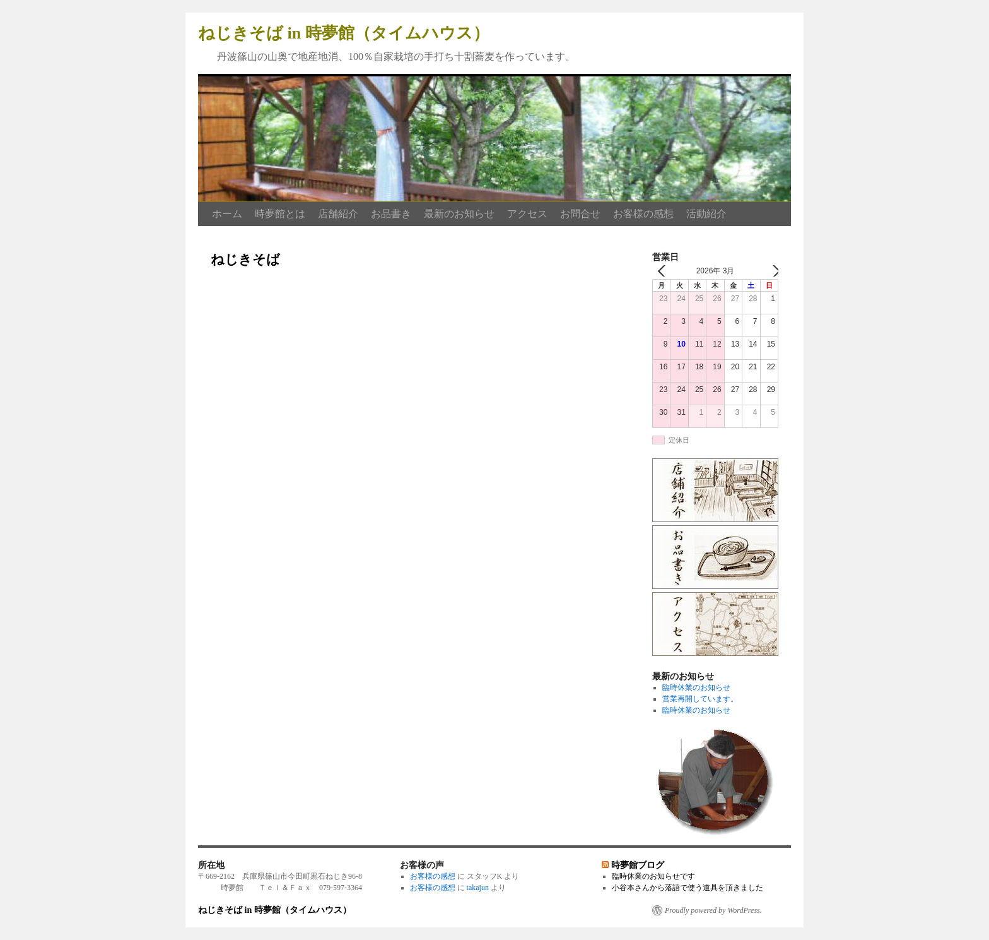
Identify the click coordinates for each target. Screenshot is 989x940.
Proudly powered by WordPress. (713, 910)
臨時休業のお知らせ (696, 687)
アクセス (527, 213)
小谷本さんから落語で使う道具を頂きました (687, 887)
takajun (478, 887)
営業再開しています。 (700, 698)
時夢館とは (280, 213)
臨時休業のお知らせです (653, 876)
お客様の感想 (643, 213)
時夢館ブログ (637, 865)
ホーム (227, 213)
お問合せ (580, 213)
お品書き (391, 213)
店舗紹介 (338, 213)
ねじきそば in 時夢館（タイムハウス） (343, 33)
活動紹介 (706, 213)
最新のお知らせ (459, 213)
